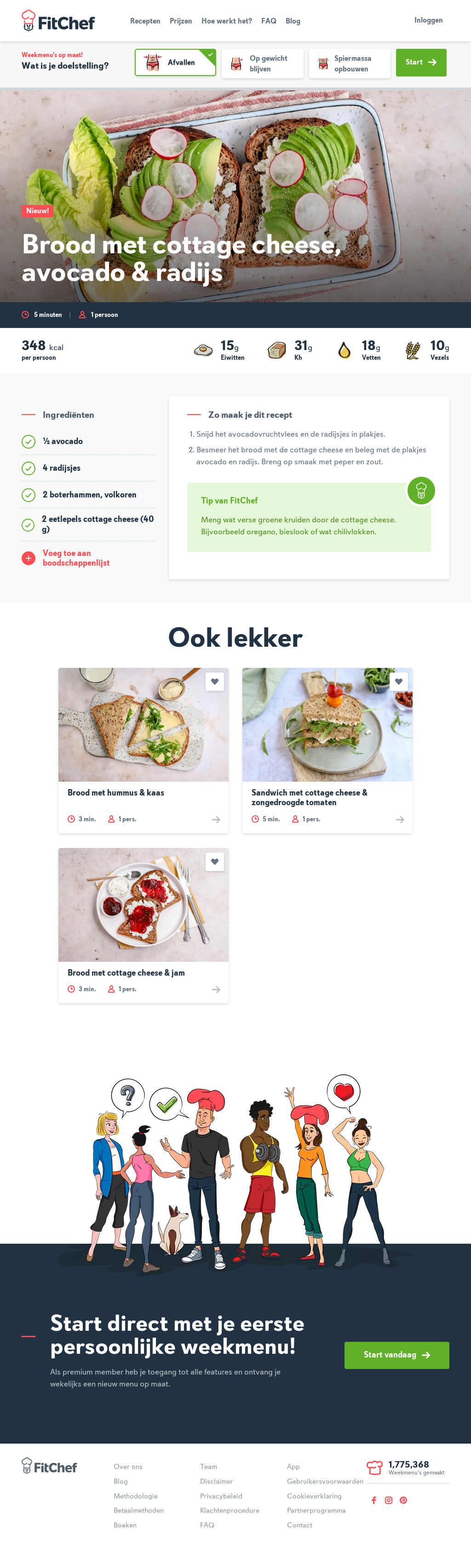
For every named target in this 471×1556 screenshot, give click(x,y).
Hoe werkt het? (226, 21)
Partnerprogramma (316, 1511)
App (293, 1467)
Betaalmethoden (139, 1511)
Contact (299, 1525)
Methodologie (136, 1496)
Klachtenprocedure (229, 1511)
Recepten (145, 21)
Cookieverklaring (314, 1496)
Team (208, 1467)
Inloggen (428, 20)
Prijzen (181, 21)
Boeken (125, 1525)
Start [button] (421, 62)
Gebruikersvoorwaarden (325, 1482)
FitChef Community (58, 21)
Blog (293, 21)
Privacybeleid (221, 1496)
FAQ (268, 21)
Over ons (128, 1467)
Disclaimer (216, 1482)
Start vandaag (397, 1355)
